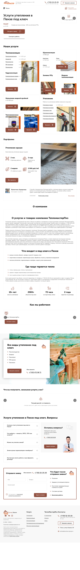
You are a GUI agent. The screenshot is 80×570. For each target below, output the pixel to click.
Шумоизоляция (30, 548)
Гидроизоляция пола (11, 80)
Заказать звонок (69, 3)
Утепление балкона (48, 119)
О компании (47, 543)
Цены (45, 548)
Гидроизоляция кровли (12, 77)
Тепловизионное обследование (35, 551)
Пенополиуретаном (11, 57)
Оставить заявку (11, 323)
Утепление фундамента (49, 117)
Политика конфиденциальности (11, 552)
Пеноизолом (9, 68)
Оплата (46, 545)
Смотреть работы (30, 31)
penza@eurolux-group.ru (65, 558)
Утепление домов (48, 106)
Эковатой (8, 60)
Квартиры (45, 59)
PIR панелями (9, 65)
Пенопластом (9, 62)
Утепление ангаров (48, 108)
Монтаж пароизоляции (32, 553)
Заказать (12, 90)
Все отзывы (71, 197)
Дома (57, 59)
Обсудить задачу (12, 31)
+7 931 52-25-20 (51, 2)
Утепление (29, 543)
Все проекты (12, 181)
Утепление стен (47, 111)
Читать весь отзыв (43, 197)
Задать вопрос (50, 473)
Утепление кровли (48, 114)
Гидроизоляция (30, 545)
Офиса (45, 66)
